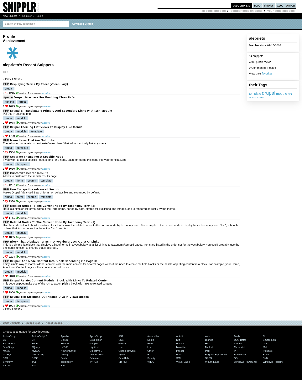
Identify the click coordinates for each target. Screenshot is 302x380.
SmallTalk (123, 358)
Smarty (151, 358)
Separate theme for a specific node (36, 156)
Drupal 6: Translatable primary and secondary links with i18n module (61, 110)
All (4, 72)
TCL (34, 361)
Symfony (8, 361)
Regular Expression (216, 354)
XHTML (7, 365)
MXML (6, 350)
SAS (5, 358)
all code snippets (213, 10)
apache (260, 97)
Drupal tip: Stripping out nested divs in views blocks (49, 296)
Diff (178, 339)
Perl (207, 350)
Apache (8, 97)
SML (178, 358)
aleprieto (46, 93)
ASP (120, 336)
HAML (150, 343)
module (281, 93)
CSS (121, 339)
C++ (34, 339)
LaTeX (64, 347)
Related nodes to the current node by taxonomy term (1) (52, 222)
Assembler (153, 336)
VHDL (150, 361)
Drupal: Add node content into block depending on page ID (53, 261)
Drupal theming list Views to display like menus (46, 127)
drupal (268, 93)
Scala (64, 358)
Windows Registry (273, 361)
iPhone (238, 343)
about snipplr (286, 5)
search (252, 97)
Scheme (94, 358)
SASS (35, 358)
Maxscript (239, 347)
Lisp (120, 347)
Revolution (240, 354)
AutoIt (179, 336)
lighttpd (94, 347)
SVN (265, 358)
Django (209, 339)
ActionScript (9, 336)
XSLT (64, 365)
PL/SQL (7, 354)
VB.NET (123, 361)
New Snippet (10, 15)
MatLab (209, 347)
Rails (179, 354)
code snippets (241, 5)
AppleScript (96, 336)
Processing (38, 354)
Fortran (65, 343)
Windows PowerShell (246, 361)
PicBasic (268, 350)
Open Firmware (127, 350)
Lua (149, 347)
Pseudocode (96, 354)
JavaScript (8, 347)
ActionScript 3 (39, 336)
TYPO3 (94, 361)
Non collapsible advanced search (34, 189)
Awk (207, 336)
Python (122, 354)
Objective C (96, 350)
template (255, 93)
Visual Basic (183, 361)
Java (265, 343)
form (290, 94)
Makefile (180, 347)
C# (4, 339)
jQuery (36, 347)
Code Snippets (11, 322)
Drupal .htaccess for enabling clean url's (44, 97)
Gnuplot (94, 343)
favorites (267, 73)
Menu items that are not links (32, 140)
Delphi (150, 339)
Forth (35, 343)
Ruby (266, 354)
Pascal (180, 350)
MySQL (36, 350)
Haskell (180, 343)
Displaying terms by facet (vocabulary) (39, 84)
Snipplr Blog (33, 322)
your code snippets (281, 10)
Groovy (122, 343)
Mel (265, 347)
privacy (268, 5)
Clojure (65, 339)
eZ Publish (9, 343)
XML (34, 365)
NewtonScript (68, 350)
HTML (208, 343)
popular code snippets (247, 10)
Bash (237, 336)
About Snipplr (54, 322)
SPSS (208, 358)
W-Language (212, 361)
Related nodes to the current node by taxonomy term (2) (52, 205)
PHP (6, 84)
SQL (236, 358)
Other (150, 350)
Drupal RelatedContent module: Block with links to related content (60, 280)
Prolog (64, 354)
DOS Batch (240, 339)
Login (40, 15)
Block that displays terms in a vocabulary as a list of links (54, 241)
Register (27, 15)
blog (257, 5)
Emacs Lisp (269, 339)
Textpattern (67, 361)
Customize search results (29, 173)
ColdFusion (96, 339)
